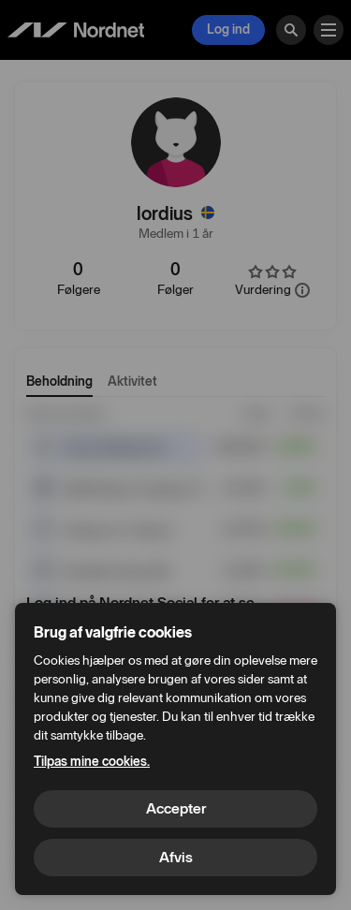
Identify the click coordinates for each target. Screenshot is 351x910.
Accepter (176, 808)
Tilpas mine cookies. (92, 762)
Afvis (176, 857)
